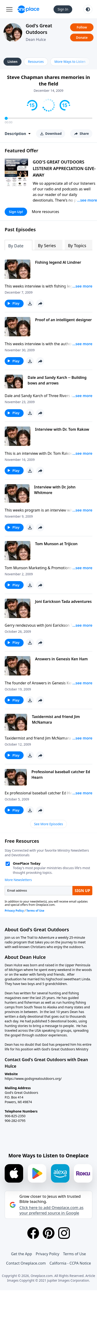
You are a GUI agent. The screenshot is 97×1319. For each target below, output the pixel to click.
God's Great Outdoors (39, 28)
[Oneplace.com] (28, 9)
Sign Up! (16, 211)
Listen (12, 61)
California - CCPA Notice (70, 1263)
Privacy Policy (47, 1253)
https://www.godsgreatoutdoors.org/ (33, 1078)
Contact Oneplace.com (26, 1263)
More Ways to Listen (70, 61)
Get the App (21, 1253)
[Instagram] (64, 1233)
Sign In (62, 9)
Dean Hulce (36, 39)
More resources (45, 211)
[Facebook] (33, 1233)
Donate (82, 37)
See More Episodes (48, 824)
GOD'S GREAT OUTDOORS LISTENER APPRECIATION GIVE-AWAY (64, 168)
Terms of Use (74, 1253)
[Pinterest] (48, 1233)
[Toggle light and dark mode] (87, 9)
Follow (82, 27)
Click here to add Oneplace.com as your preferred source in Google (51, 1210)
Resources (36, 61)
